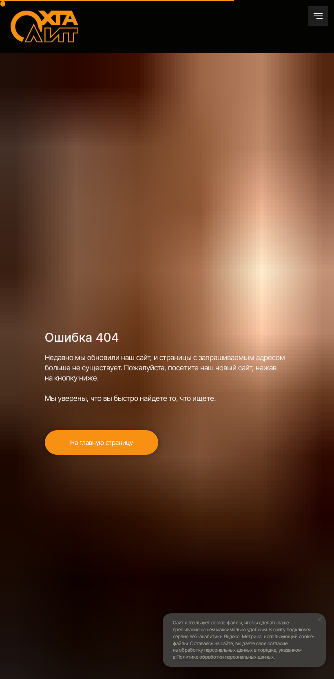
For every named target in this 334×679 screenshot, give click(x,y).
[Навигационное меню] (318, 16)
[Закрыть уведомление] (320, 619)
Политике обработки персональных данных (225, 657)
